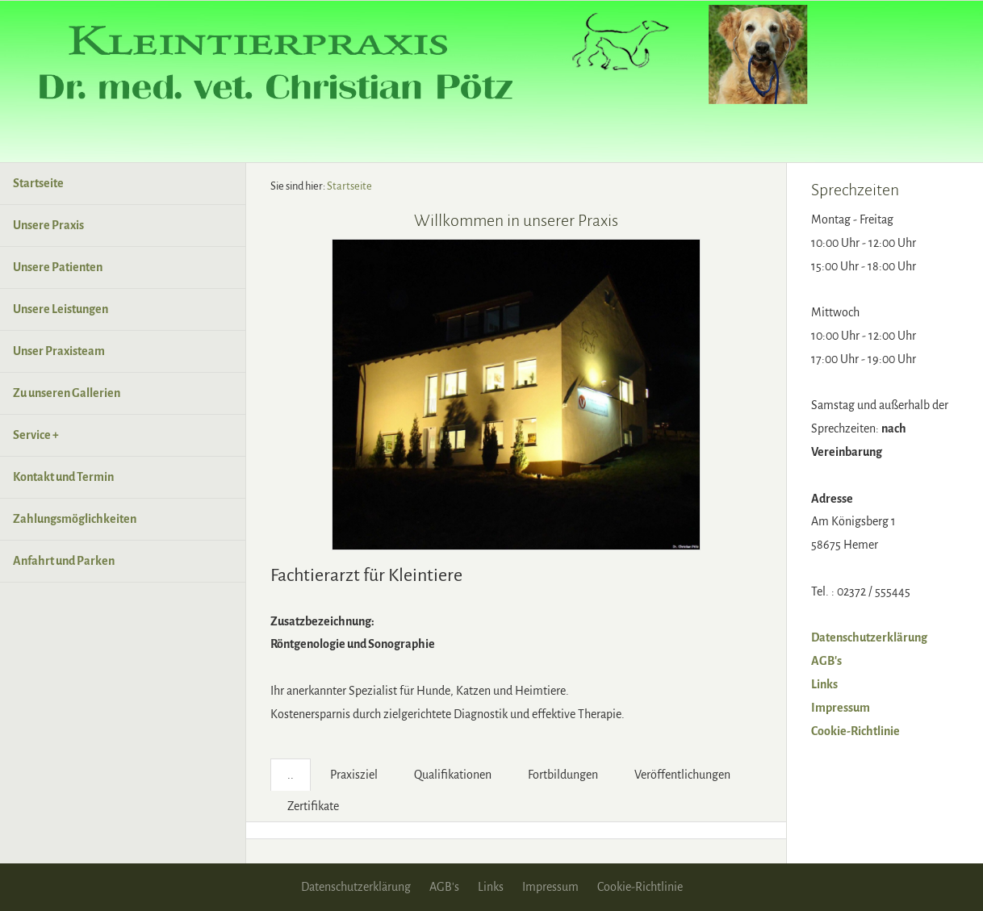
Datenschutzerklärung (869, 637)
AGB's (826, 660)
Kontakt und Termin (63, 476)
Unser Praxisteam (59, 351)
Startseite (38, 183)
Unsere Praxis (48, 225)
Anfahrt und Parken (64, 560)
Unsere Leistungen (60, 309)
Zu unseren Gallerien (66, 393)
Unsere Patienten (57, 267)
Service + (36, 434)
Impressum (840, 707)
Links (824, 684)
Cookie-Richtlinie (855, 731)
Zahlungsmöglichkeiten (74, 518)
